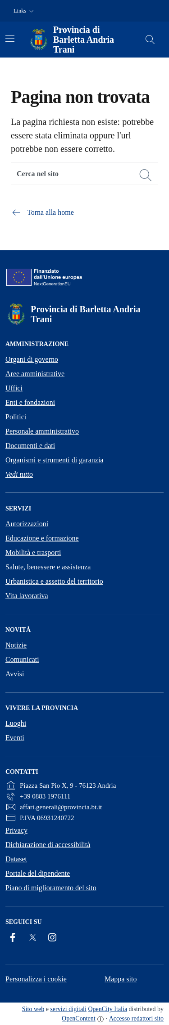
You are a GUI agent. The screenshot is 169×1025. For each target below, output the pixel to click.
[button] (25, 11)
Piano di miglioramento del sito (50, 888)
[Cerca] (145, 175)
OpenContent (79, 1018)
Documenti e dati (30, 445)
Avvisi (14, 674)
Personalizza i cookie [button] (36, 979)
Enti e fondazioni (30, 402)
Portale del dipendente (37, 873)
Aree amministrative (34, 373)
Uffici (14, 388)
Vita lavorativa (26, 595)
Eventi (14, 737)
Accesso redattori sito (136, 1018)
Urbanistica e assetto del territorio (54, 581)
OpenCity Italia (107, 1009)
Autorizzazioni (26, 524)
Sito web (33, 1009)
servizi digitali (68, 1009)
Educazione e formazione (42, 538)
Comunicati (22, 659)
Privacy (16, 830)
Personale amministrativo (42, 431)
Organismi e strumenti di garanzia (54, 460)
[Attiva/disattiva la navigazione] (10, 38)
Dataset (16, 859)
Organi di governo (31, 359)
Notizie (16, 645)
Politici (15, 417)
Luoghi (15, 723)
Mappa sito (121, 979)
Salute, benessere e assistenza (48, 567)
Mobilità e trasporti (33, 552)
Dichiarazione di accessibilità (47, 844)
